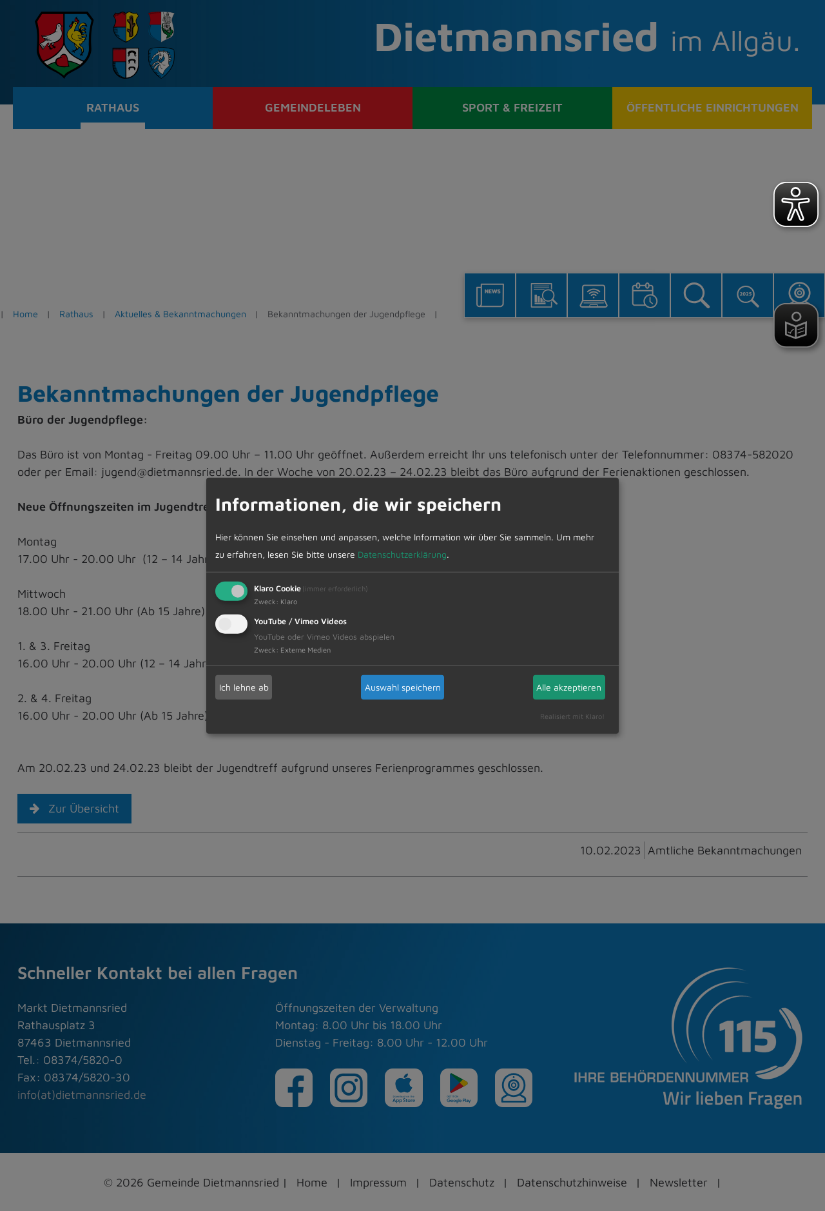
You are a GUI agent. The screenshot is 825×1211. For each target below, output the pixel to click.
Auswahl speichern (403, 687)
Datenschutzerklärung (402, 553)
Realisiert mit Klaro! (572, 715)
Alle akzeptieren (568, 687)
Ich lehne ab (244, 687)
